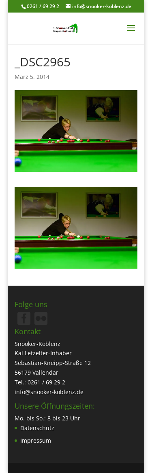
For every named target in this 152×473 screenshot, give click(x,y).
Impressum (35, 440)
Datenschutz (37, 428)
